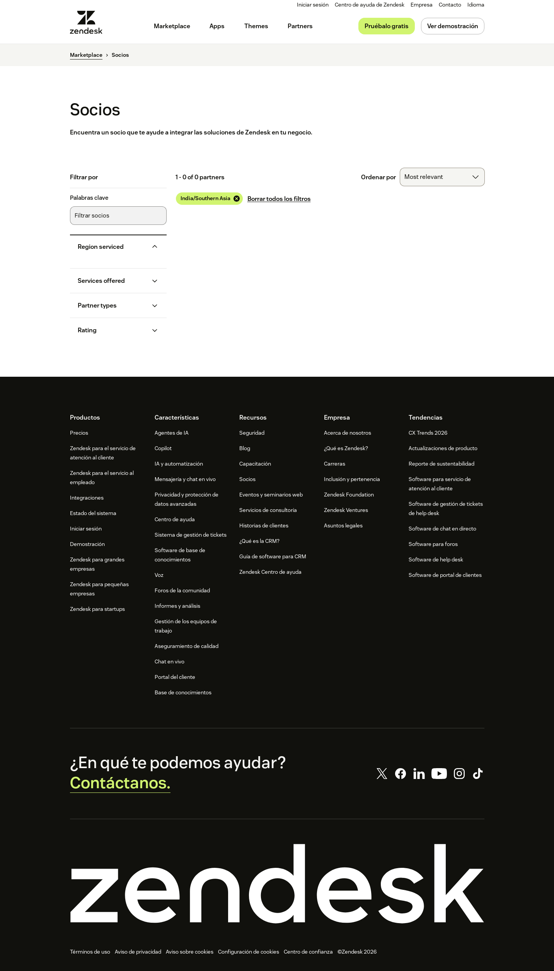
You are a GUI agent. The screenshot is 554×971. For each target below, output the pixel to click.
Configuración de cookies (248, 952)
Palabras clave (89, 197)
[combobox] (442, 177)
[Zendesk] (277, 883)
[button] (112, 247)
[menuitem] (422, 5)
